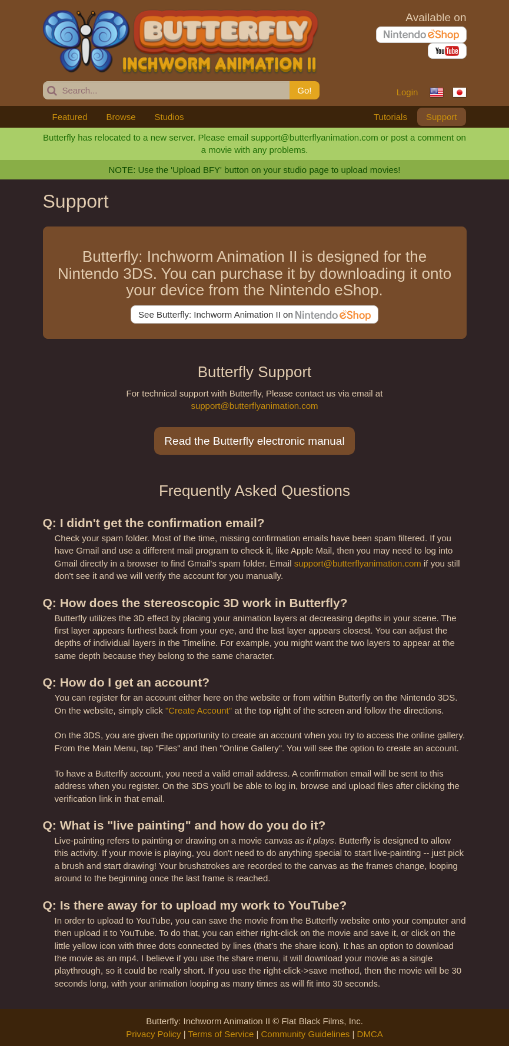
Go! (304, 90)
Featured (70, 117)
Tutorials (390, 117)
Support (441, 117)
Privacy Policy (153, 1034)
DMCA (370, 1034)
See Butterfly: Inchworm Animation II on (254, 315)
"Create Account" (198, 710)
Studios (169, 117)
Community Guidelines (305, 1034)
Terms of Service (221, 1034)
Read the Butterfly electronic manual (254, 441)
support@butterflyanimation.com (254, 406)
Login (407, 92)
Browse (121, 117)
